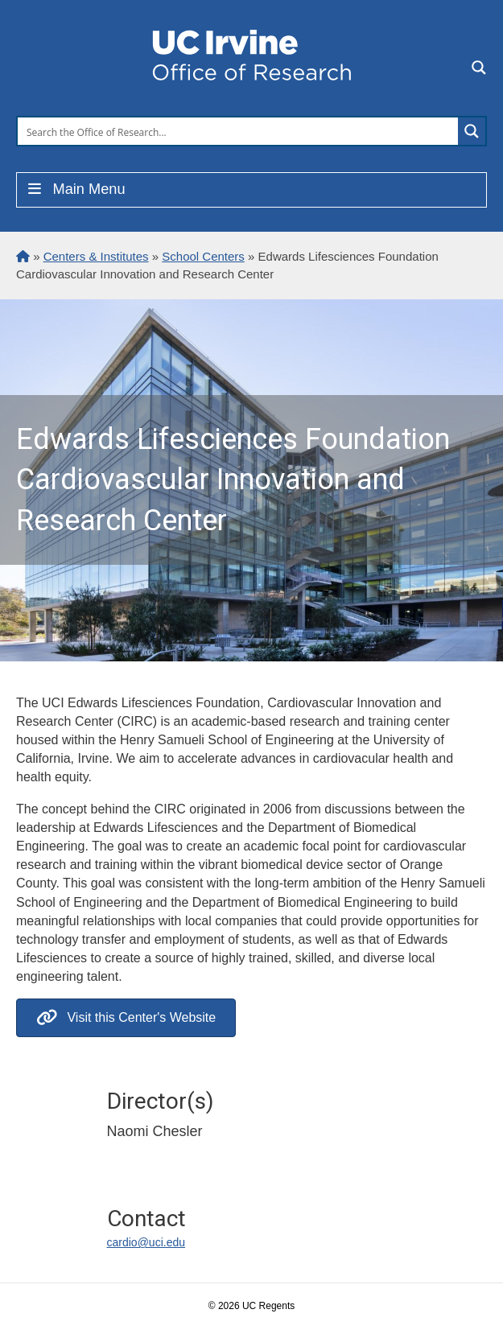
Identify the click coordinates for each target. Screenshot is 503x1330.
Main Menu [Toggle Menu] (75, 189)
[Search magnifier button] (471, 131)
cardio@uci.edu (146, 1242)
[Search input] (239, 131)
